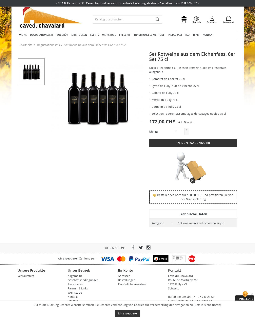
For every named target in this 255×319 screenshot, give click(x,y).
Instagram (175, 35)
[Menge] (179, 131)
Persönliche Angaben (132, 284)
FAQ (187, 35)
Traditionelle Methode (149, 35)
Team (196, 35)
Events (94, 35)
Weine (23, 35)
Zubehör (62, 35)
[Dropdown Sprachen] (196, 19)
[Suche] (123, 19)
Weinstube (109, 35)
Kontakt (208, 35)
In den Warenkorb (193, 143)
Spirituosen (79, 35)
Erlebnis (124, 35)
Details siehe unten (207, 305)
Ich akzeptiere (127, 313)
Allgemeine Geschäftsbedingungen (83, 278)
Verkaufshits (26, 276)
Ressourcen (75, 284)
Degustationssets (41, 35)
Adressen (124, 276)
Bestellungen (126, 280)
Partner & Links (78, 288)
